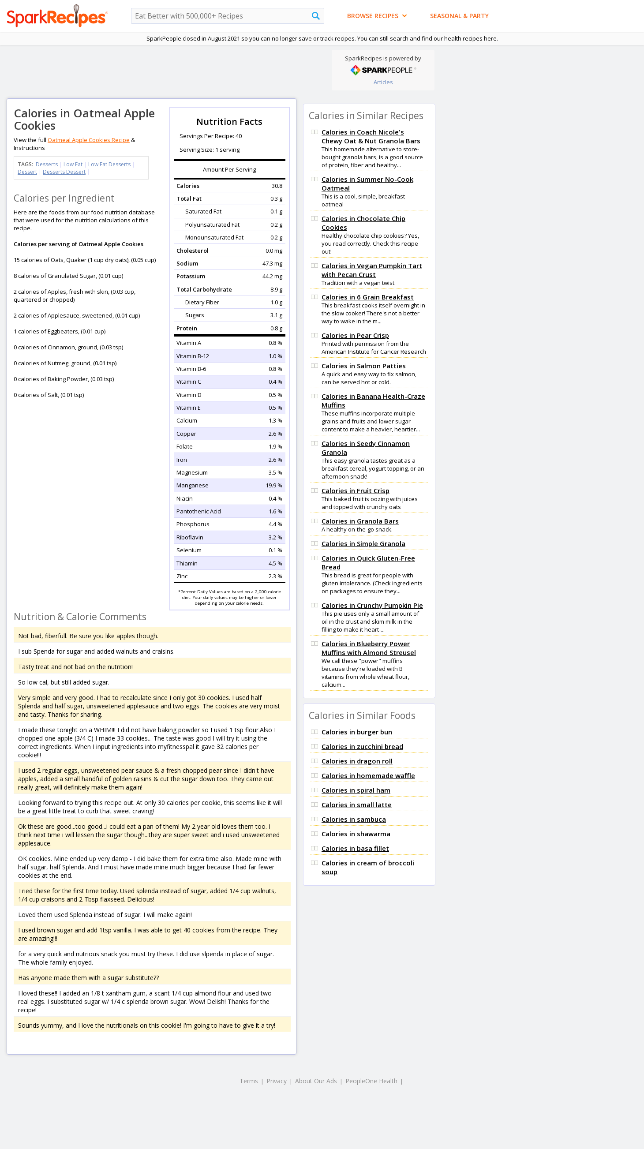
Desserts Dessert (64, 172)
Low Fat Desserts (109, 164)
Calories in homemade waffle (368, 775)
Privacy (276, 1081)
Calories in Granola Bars (360, 520)
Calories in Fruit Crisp (355, 490)
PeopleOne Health (371, 1081)
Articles (383, 82)
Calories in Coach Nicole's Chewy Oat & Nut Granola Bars (371, 136)
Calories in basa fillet (355, 848)
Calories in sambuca (354, 819)
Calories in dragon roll (357, 760)
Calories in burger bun (357, 731)
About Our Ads (316, 1081)
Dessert (27, 172)
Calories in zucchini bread (362, 746)
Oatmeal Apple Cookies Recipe (89, 140)
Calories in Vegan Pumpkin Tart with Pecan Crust (372, 270)
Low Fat (73, 164)
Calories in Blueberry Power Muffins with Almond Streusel (369, 648)
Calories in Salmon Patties (364, 365)
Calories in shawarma (356, 833)
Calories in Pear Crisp (355, 335)
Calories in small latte (357, 804)
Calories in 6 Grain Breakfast (368, 296)
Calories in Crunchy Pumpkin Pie (372, 605)
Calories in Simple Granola (363, 543)
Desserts (47, 164)
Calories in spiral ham (356, 790)
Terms (249, 1081)
